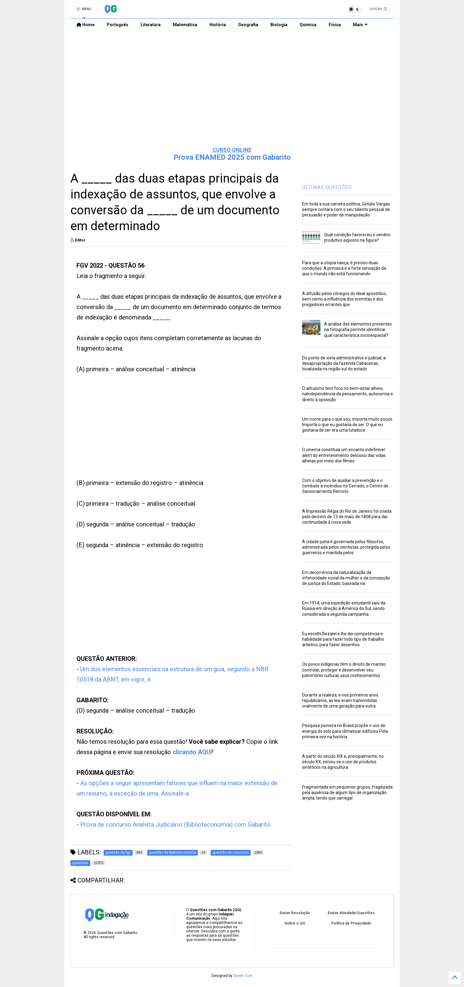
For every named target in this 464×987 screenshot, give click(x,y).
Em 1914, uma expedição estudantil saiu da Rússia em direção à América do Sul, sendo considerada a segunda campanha (343, 608)
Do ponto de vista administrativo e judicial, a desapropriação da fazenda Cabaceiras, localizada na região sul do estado (344, 363)
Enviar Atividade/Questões (351, 913)
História (217, 24)
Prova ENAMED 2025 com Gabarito (232, 157)
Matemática (185, 24)
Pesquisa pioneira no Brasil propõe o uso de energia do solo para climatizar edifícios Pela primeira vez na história (345, 731)
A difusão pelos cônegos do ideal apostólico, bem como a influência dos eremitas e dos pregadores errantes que (344, 299)
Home (86, 24)
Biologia (278, 24)
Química (308, 24)
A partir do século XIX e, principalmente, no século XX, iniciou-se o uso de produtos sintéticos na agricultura (343, 762)
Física (335, 24)
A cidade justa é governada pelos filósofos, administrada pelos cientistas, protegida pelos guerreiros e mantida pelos (346, 547)
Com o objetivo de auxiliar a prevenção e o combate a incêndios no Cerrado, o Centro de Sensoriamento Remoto (345, 486)
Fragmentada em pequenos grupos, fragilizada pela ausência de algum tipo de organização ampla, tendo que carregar (347, 792)
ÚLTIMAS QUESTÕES (327, 187)
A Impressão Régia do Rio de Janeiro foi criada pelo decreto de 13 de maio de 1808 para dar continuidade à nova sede (346, 517)
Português (117, 24)
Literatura (151, 24)
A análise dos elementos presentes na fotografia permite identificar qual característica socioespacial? (358, 329)
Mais (360, 24)
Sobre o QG (294, 923)
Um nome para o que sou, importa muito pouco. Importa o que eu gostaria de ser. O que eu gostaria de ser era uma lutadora (347, 425)
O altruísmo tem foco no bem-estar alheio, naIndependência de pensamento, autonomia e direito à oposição (347, 394)
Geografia (248, 24)
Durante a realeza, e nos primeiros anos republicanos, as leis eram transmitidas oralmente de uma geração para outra (340, 700)
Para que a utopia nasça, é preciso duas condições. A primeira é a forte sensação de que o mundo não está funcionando (344, 268)
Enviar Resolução (295, 913)
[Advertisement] (232, 94)
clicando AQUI (192, 752)
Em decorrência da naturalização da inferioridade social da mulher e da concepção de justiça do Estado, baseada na (346, 578)
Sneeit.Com (243, 976)
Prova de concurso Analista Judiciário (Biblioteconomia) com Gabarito (175, 824)
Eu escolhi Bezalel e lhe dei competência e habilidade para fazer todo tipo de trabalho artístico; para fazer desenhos (343, 639)
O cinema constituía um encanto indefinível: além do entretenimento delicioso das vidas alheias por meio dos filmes (344, 455)
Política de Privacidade (351, 923)
